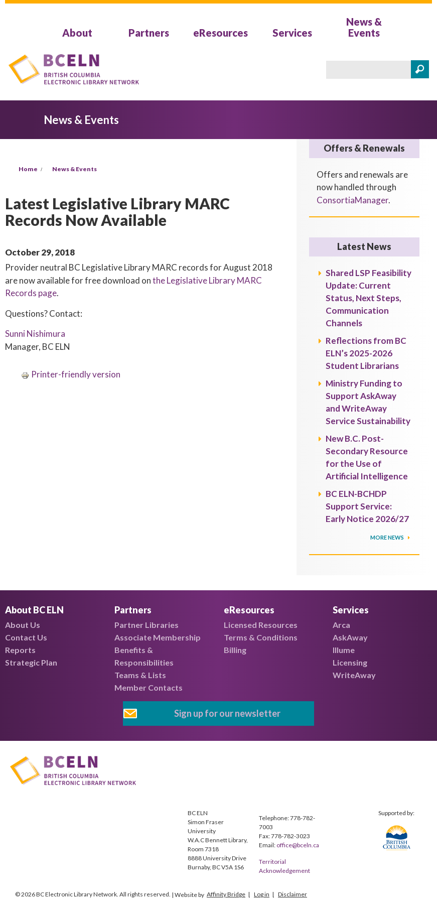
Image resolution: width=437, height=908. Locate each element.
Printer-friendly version (70, 374)
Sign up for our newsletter (227, 713)
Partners (148, 33)
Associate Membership (157, 637)
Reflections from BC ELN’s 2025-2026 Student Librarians (366, 353)
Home (28, 169)
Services (292, 33)
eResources (220, 33)
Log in (261, 894)
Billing (235, 650)
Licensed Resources (261, 624)
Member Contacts (148, 687)
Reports (20, 650)
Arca (341, 624)
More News (387, 537)
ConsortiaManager (352, 200)
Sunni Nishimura (35, 333)
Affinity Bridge (226, 894)
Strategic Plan (31, 662)
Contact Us (26, 637)
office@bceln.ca (297, 845)
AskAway (350, 637)
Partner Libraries (146, 624)
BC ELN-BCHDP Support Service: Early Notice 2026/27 (367, 506)
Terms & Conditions (261, 637)
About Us (22, 624)
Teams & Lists (140, 675)
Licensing (350, 662)
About (77, 33)
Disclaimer (292, 894)
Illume (344, 650)
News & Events (364, 27)
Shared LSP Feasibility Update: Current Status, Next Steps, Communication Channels (368, 298)
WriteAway (354, 675)
